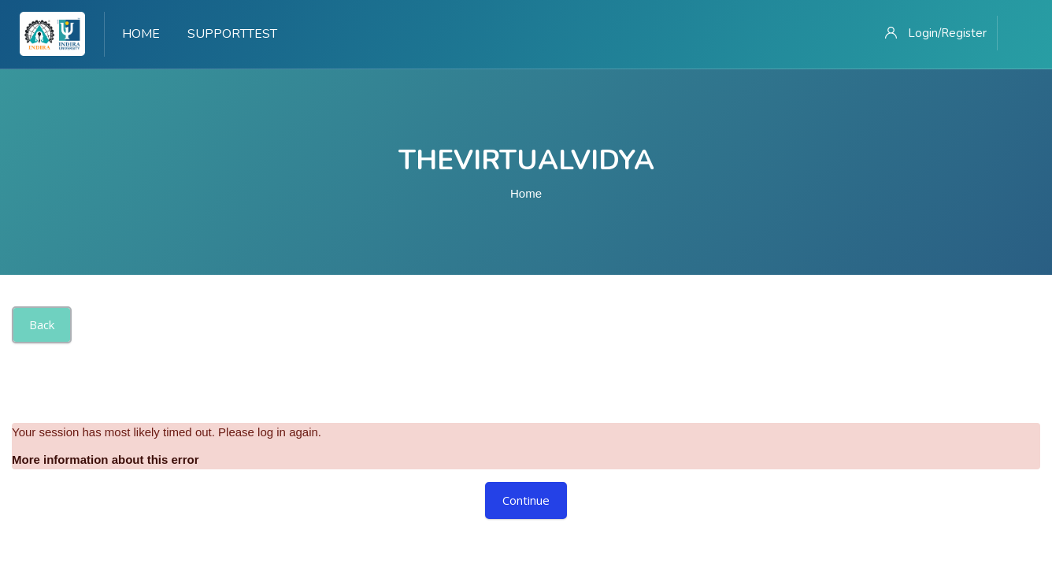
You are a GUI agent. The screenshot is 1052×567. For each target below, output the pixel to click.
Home (526, 193)
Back (41, 324)
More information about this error (105, 459)
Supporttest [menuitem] (232, 34)
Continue (526, 500)
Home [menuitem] (141, 34)
